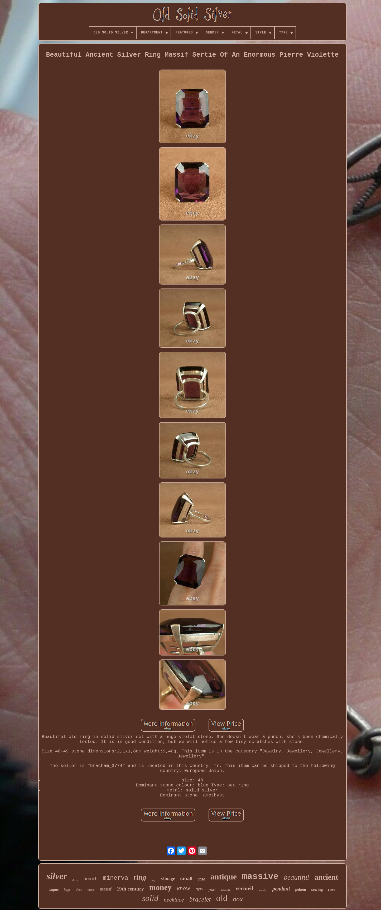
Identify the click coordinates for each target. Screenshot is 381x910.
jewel (211, 890)
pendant (281, 889)
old (222, 898)
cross (91, 890)
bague (54, 890)
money (160, 887)
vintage (168, 878)
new (199, 889)
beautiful (296, 877)
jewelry (263, 890)
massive (260, 877)
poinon (300, 890)
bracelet (200, 899)
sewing (317, 889)
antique (223, 876)
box (238, 899)
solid (150, 898)
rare (331, 889)
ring (139, 877)
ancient (326, 877)
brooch (91, 878)
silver (56, 876)
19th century (130, 889)
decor (75, 880)
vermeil (244, 888)
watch (225, 889)
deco (79, 890)
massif (105, 889)
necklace (174, 899)
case (201, 879)
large (67, 890)
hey (154, 880)
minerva (115, 878)
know (183, 888)
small (186, 878)
